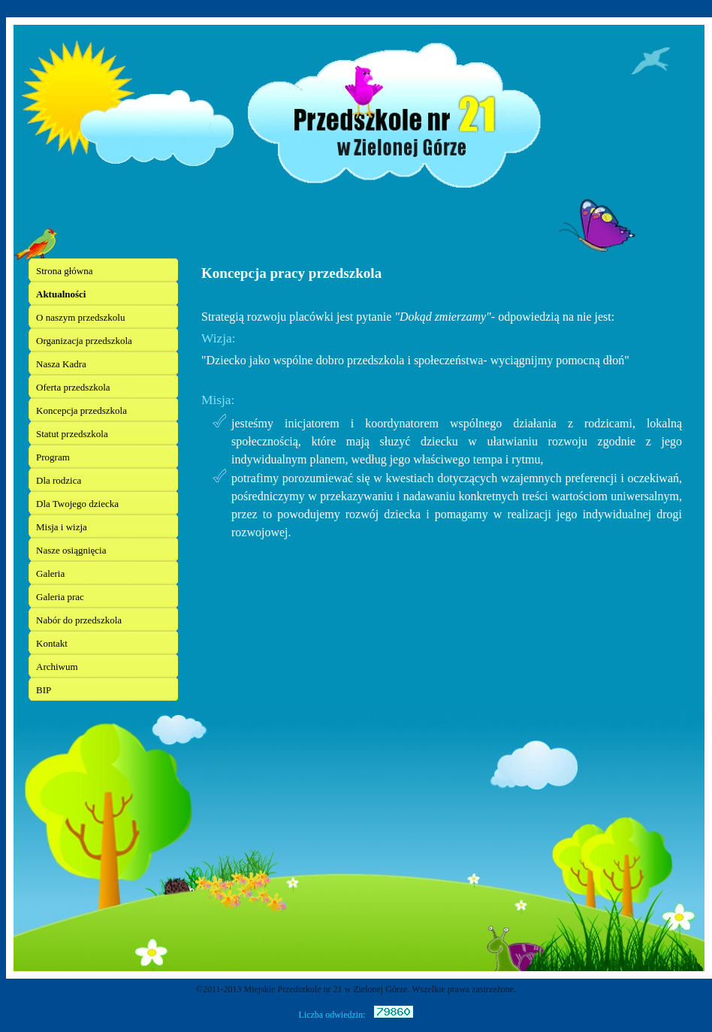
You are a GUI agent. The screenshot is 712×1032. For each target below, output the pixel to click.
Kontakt (52, 643)
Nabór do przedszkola (79, 620)
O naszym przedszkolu (80, 317)
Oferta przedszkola (73, 387)
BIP (43, 690)
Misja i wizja (61, 527)
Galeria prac (60, 596)
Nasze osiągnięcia (71, 550)
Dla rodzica (58, 480)
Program (53, 457)
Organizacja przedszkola (84, 340)
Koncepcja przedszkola (81, 410)
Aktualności (61, 294)
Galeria (50, 573)
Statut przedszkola (72, 433)
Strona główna (64, 270)
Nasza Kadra (61, 364)
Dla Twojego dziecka (77, 503)
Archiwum (57, 666)
